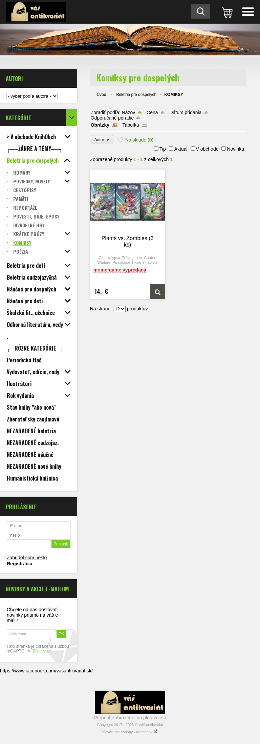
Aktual (181, 149)
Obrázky (100, 125)
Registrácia (19, 563)
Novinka (235, 149)
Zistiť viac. (42, 651)
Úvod (101, 94)
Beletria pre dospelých (136, 94)
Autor (102, 139)
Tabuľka (131, 125)
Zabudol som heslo (27, 557)
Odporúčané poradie (112, 118)
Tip (162, 149)
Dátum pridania (185, 112)
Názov (128, 112)
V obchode (207, 149)
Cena (152, 112)
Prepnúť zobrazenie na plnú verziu (130, 717)
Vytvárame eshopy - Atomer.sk (130, 732)
